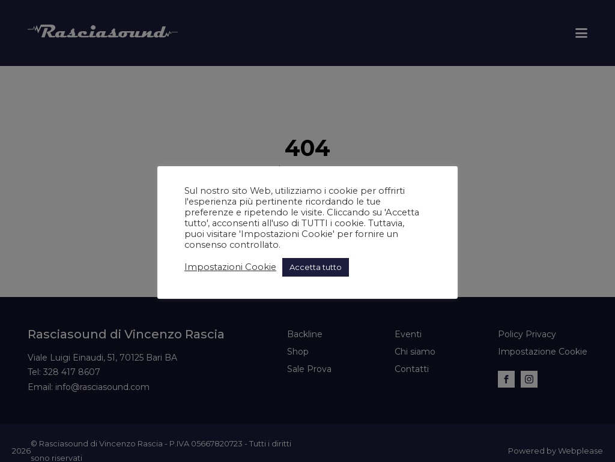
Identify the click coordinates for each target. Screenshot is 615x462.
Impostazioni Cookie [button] (230, 267)
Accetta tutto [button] (315, 267)
